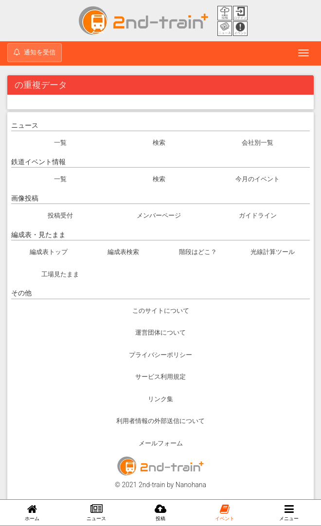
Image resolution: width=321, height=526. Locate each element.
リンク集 (160, 399)
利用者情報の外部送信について (160, 420)
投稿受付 (60, 215)
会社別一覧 (257, 142)
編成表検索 (123, 251)
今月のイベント (257, 179)
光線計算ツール (272, 251)
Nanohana (191, 485)
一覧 (60, 142)
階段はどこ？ (198, 251)
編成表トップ (49, 251)
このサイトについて (160, 310)
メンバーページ (159, 215)
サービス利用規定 (160, 376)
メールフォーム (161, 443)
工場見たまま (60, 274)
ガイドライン (258, 215)
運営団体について (160, 332)
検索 (159, 142)
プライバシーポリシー (160, 354)
